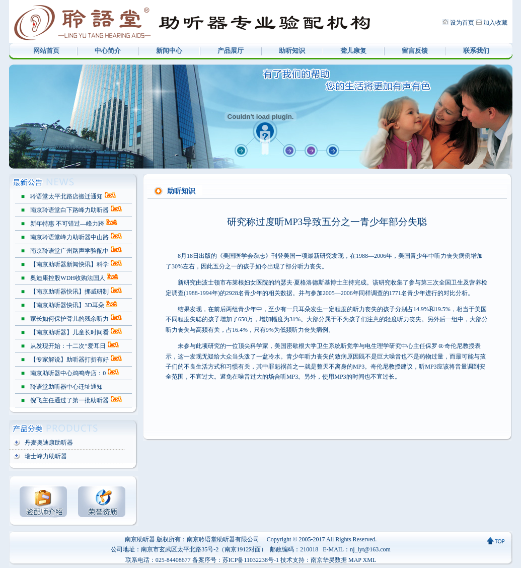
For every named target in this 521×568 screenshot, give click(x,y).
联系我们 (476, 50)
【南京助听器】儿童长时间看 (69, 332)
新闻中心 (169, 50)
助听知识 (292, 50)
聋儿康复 (353, 50)
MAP (354, 559)
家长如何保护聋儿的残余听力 (69, 318)
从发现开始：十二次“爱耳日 (67, 345)
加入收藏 (495, 22)
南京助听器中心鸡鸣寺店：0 (68, 373)
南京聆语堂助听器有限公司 (223, 539)
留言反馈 (415, 50)
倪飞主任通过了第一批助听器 (69, 400)
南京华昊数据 (329, 559)
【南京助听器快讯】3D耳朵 (67, 305)
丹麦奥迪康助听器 (49, 442)
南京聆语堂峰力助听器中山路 (69, 237)
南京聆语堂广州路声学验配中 (69, 250)
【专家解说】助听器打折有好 (69, 359)
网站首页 (46, 50)
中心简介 (108, 50)
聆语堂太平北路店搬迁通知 (66, 196)
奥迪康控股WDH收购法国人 (67, 277)
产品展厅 (230, 50)
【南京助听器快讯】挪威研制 (69, 291)
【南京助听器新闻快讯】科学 (69, 264)
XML (370, 559)
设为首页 (462, 22)
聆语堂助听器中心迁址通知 (66, 386)
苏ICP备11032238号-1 (250, 559)
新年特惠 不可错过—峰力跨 (67, 223)
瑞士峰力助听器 (46, 456)
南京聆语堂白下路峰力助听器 (69, 210)
